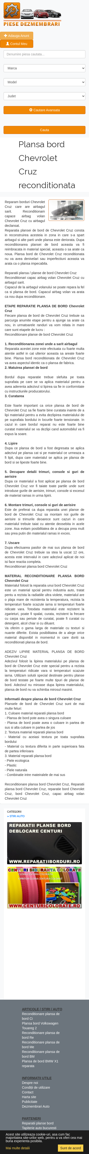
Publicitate (29, 1102)
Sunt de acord (70, 1148)
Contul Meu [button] (16, 44)
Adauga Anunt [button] (16, 36)
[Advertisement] (44, 955)
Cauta (44, 130)
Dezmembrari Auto (36, 1106)
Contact (27, 1092)
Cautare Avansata (44, 110)
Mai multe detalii (18, 1148)
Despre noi (30, 1083)
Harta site (29, 1097)
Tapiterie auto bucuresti (39, 1128)
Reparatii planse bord (38, 1123)
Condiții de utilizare (36, 1087)
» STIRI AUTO (15, 816)
